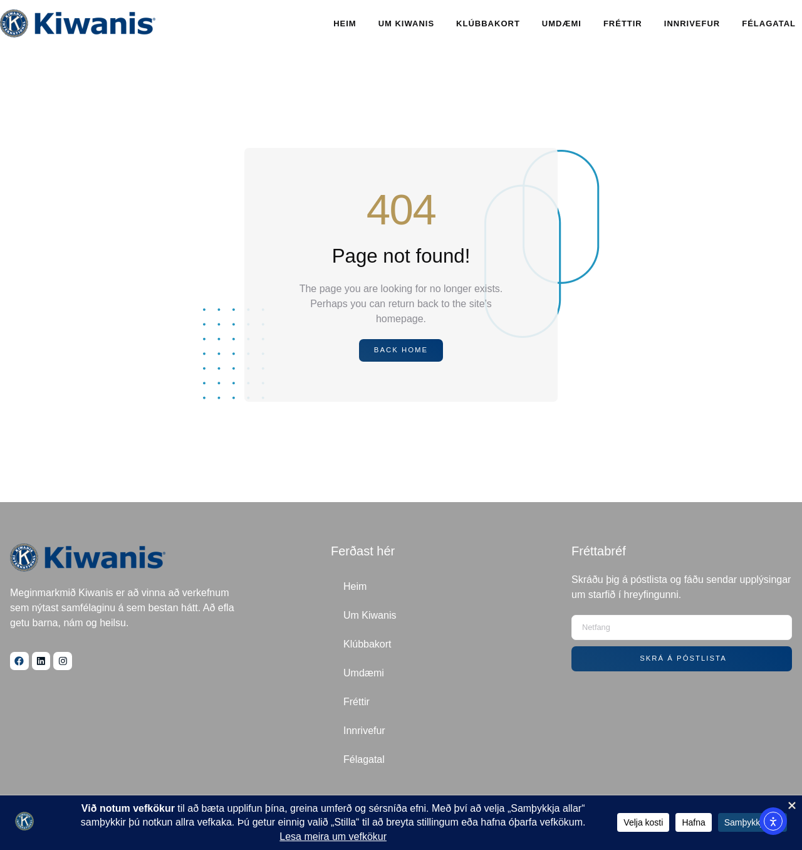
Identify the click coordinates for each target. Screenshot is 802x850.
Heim (345, 23)
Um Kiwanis (406, 23)
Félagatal (769, 23)
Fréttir (622, 23)
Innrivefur (692, 23)
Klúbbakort (488, 23)
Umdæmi (561, 23)
